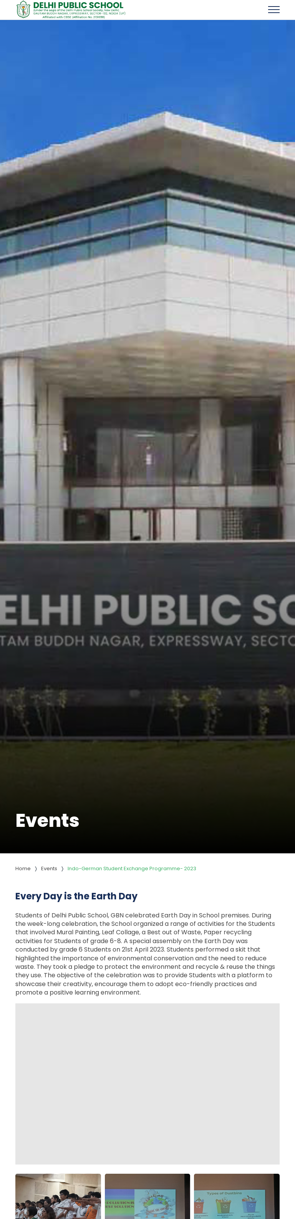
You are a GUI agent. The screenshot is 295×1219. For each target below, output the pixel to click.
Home (23, 868)
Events (49, 868)
